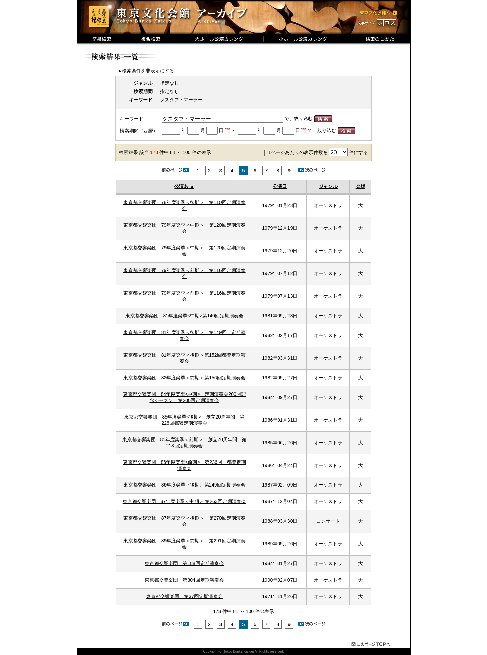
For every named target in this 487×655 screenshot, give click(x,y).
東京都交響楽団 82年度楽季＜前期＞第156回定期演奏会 (184, 377)
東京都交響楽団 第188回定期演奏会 (184, 563)
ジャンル (328, 186)
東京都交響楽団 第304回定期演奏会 (184, 580)
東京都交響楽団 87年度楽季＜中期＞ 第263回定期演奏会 (184, 501)
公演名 (181, 186)
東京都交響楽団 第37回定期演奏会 (184, 596)
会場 (360, 186)
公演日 (280, 186)
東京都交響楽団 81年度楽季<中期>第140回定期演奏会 (184, 315)
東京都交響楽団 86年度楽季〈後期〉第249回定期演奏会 (184, 485)
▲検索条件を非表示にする (146, 70)
